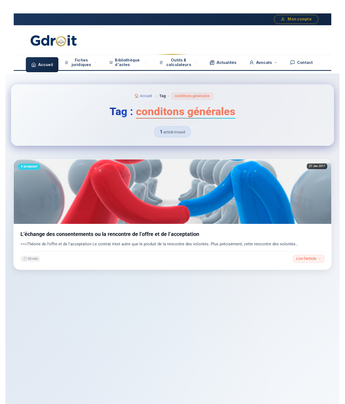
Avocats (263, 62)
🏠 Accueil (143, 96)
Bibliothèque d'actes (128, 62)
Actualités (223, 62)
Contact (301, 62)
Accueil (42, 64)
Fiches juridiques (81, 62)
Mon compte (296, 19)
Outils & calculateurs (178, 62)
